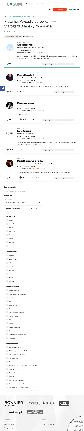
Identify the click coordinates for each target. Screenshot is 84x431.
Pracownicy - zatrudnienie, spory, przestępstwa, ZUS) (23, 365)
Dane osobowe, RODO (15, 347)
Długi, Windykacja (48, 64)
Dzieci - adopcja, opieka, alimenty (64, 64)
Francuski (11, 235)
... (75, 63)
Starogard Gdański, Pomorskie (27, 50)
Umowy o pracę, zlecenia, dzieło (17, 384)
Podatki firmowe (13, 358)
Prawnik (11, 277)
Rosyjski (11, 227)
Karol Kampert (24, 131)
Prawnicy (28, 4)
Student (11, 266)
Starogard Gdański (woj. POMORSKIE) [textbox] (22, 202)
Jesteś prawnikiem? (74, 9)
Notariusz (11, 270)
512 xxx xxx (12, 178)
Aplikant (11, 263)
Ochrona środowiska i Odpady (17, 354)
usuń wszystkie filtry (28, 36)
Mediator (11, 281)
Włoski (11, 238)
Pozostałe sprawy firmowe (16, 362)
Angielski (11, 220)
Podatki (11, 309)
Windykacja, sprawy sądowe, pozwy (18, 387)
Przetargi (11, 376)
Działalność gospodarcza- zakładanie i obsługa (21, 351)
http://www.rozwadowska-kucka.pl (31, 178)
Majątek (57, 92)
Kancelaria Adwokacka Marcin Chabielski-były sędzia (32, 78)
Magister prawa (13, 274)
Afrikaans (11, 246)
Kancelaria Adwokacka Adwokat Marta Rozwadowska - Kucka (35, 164)
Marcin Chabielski (25, 75)
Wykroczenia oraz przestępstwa (17, 334)
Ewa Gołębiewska (25, 45)
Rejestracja (48, 9)
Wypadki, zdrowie (14, 338)
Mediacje (11, 301)
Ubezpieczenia (13, 331)
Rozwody (11, 323)
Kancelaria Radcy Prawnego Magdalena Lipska (30, 106)
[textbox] (23, 199)
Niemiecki (11, 224)
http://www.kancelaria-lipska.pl (30, 120)
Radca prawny (13, 259)
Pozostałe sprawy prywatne (16, 312)
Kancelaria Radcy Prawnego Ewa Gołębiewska (30, 47)
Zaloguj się (60, 9)
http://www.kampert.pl (15, 150)
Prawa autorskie (13, 369)
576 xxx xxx (12, 120)
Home (5, 16)
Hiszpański (12, 231)
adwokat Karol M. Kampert (25, 133)
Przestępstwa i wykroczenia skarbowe (19, 373)
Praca (10, 319)
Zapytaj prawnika (39, 4)
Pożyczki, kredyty (13, 316)
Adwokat (11, 255)
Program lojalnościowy (12, 428)
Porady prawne (52, 4)
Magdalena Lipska (25, 103)
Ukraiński (11, 242)
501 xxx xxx (12, 64)
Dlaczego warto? (63, 4)
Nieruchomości (13, 305)
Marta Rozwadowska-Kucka (30, 161)
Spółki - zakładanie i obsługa (16, 380)
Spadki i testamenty (67, 92)
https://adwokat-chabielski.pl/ (17, 92)
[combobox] (23, 199)
